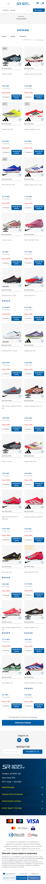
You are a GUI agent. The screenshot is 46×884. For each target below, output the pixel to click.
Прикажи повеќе (23, 723)
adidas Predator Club (32, 129)
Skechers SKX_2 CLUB (9, 351)
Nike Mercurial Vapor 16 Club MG (10, 518)
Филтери (38, 10)
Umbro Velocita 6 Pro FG (33, 406)
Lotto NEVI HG (7, 572)
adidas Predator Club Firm (33, 517)
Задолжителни (10, 874)
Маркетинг (34, 874)
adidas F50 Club (7, 129)
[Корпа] (41, 4)
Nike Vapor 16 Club (8, 185)
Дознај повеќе (23, 19)
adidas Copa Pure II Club (33, 74)
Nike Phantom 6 (29, 295)
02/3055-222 (15, 773)
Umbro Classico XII (31, 628)
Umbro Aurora (7, 74)
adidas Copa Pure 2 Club (33, 185)
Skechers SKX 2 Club (9, 295)
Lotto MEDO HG (7, 683)
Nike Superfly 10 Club (31, 240)
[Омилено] (37, 4)
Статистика (23, 874)
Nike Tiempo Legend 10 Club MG (11, 407)
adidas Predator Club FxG (33, 683)
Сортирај (5, 10)
